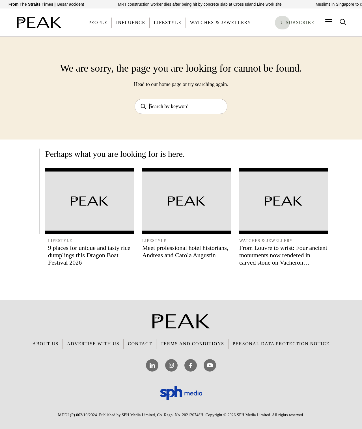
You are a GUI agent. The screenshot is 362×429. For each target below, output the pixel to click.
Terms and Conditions (192, 343)
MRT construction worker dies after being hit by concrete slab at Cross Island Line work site (207, 4)
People (97, 22)
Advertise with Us (93, 343)
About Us (46, 343)
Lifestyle (168, 22)
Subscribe (300, 22)
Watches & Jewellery (220, 22)
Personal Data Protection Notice (281, 343)
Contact (140, 343)
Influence (130, 22)
